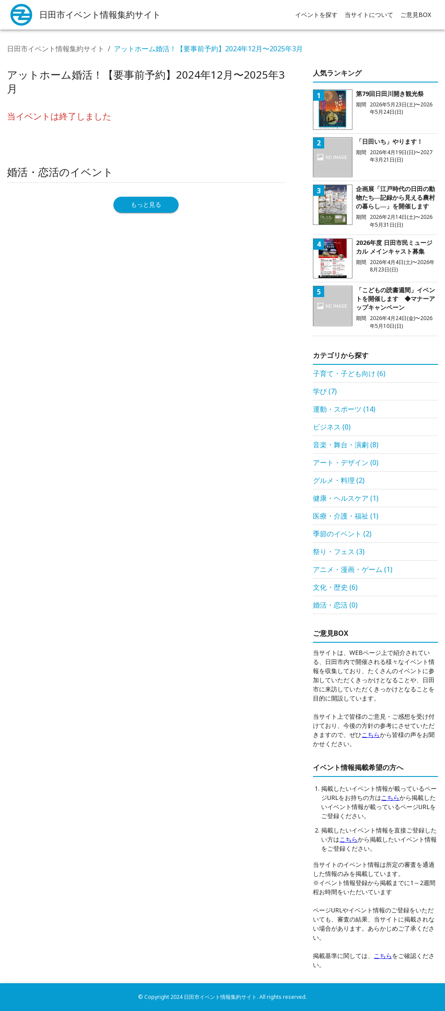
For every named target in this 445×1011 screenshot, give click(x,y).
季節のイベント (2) (342, 534)
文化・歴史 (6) (335, 587)
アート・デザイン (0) (346, 462)
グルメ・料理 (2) (339, 480)
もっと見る (146, 204)
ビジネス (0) (332, 427)
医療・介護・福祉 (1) (346, 516)
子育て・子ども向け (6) (349, 373)
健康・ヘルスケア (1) (346, 498)
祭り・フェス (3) (339, 551)
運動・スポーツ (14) (344, 409)
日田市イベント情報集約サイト (55, 48)
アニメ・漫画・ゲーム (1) (352, 569)
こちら (371, 734)
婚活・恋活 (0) (335, 605)
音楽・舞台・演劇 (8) (346, 444)
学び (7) (325, 391)
